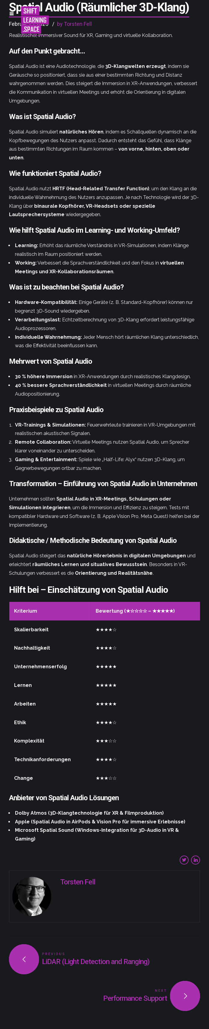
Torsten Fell (77, 882)
